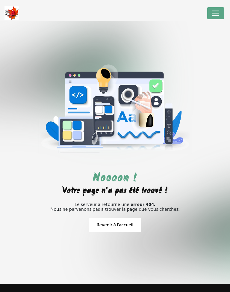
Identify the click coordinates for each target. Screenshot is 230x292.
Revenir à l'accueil (115, 225)
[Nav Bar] (215, 13)
